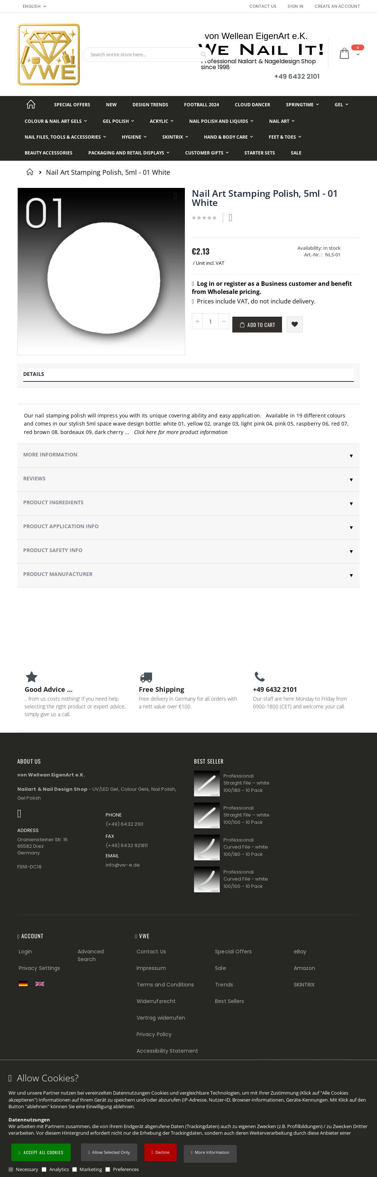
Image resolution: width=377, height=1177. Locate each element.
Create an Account (337, 6)
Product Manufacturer (57, 573)
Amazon (304, 968)
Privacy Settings (39, 968)
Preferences (126, 1169)
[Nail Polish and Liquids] (221, 121)
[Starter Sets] (259, 153)
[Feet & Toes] (285, 137)
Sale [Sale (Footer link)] (220, 968)
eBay (300, 951)
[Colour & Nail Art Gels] (55, 121)
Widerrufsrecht (156, 1001)
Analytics (59, 1169)
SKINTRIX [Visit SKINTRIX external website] (304, 984)
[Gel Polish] (118, 121)
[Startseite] (31, 104)
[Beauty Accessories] (48, 153)
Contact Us (263, 6)
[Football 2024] (201, 105)
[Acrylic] (161, 121)
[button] (210, 1154)
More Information (50, 454)
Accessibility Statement (167, 1051)
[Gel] (341, 105)
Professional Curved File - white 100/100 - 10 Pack (245, 879)
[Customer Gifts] (207, 153)
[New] (111, 105)
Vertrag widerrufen (161, 1017)
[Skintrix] (175, 137)
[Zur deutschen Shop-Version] (25, 983)
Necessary (27, 1169)
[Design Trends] (150, 105)
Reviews (34, 478)
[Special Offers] (72, 105)
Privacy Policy (154, 1034)
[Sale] (296, 153)
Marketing (91, 1169)
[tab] (188, 375)
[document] (189, 1123)
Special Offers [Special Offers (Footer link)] (233, 951)
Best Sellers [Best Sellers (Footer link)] (229, 1001)
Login (25, 951)
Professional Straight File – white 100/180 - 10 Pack (246, 783)
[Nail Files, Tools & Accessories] (65, 137)
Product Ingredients (53, 502)
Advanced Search (91, 955)
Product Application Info (61, 526)
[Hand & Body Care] (228, 137)
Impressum (151, 968)
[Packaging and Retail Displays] (129, 153)
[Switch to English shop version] (41, 983)
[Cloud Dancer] (253, 105)
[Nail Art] (282, 121)
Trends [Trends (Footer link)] (224, 984)
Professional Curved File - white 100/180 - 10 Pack (245, 847)
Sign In (295, 6)
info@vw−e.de (123, 864)
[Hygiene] (134, 137)
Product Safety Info (52, 550)
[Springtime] (302, 105)
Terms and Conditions (165, 984)
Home (31, 171)
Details (33, 373)
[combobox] (147, 54)
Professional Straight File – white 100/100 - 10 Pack (246, 815)
